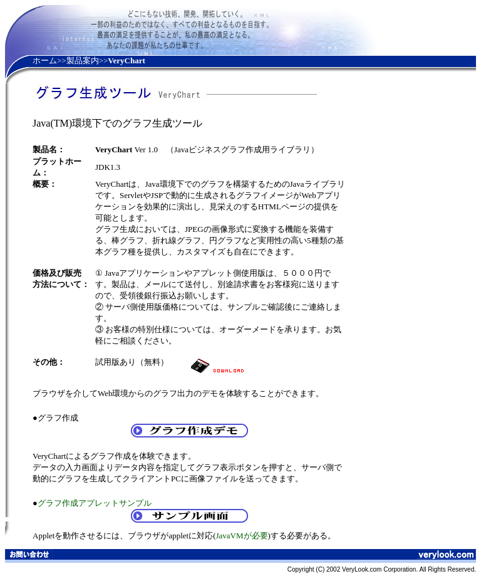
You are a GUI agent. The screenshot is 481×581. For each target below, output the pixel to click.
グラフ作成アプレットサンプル (95, 503)
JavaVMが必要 (241, 535)
